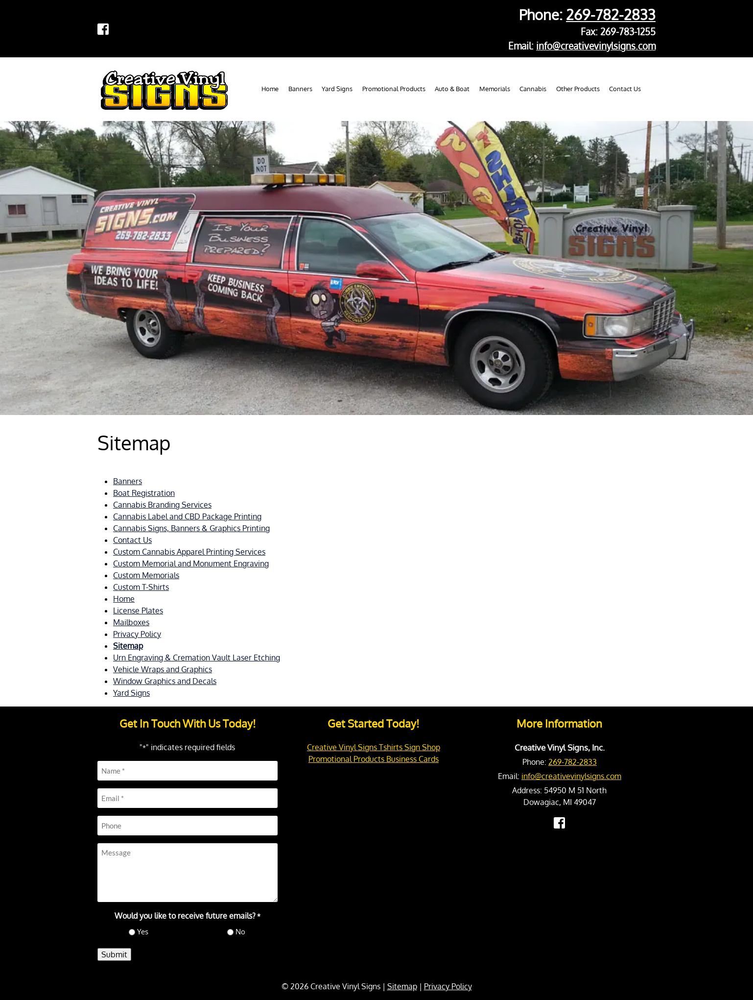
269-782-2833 (611, 14)
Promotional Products (393, 89)
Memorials (494, 89)
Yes (142, 931)
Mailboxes (131, 622)
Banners (300, 89)
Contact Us (625, 89)
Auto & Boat (452, 89)
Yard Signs (337, 89)
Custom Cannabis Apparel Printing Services (189, 552)
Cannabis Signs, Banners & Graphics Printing (191, 528)
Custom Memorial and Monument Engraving (191, 563)
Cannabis (532, 89)
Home (270, 89)
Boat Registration (144, 493)
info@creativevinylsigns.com (596, 46)
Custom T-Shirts (141, 587)
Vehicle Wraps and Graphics (162, 669)
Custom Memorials (146, 575)
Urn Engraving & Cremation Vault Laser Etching (196, 657)
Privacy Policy (137, 634)
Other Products (578, 89)
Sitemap (128, 646)
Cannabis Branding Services (162, 505)
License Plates (138, 610)
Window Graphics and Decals (164, 681)
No (240, 931)
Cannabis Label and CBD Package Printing (187, 516)
